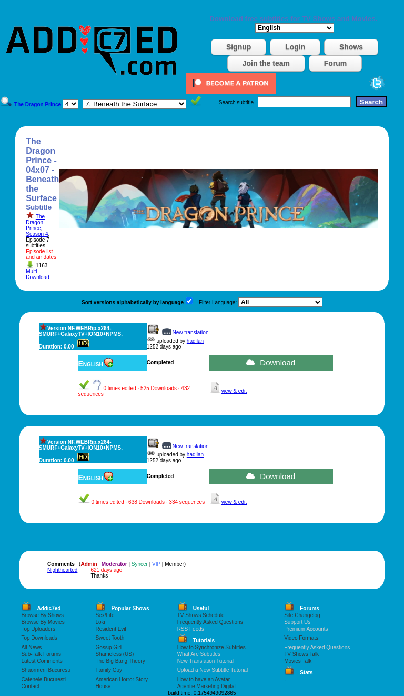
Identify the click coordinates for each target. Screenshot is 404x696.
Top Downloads (39, 638)
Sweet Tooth (109, 638)
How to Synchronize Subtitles (211, 647)
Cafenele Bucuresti (43, 679)
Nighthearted (62, 570)
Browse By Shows (42, 615)
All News (31, 647)
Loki (100, 622)
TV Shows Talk (301, 654)
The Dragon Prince (35, 222)
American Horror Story (121, 679)
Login (295, 47)
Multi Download (37, 274)
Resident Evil (110, 629)
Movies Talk (297, 661)
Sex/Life (104, 615)
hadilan (195, 341)
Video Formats (301, 638)
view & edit (234, 391)
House (102, 686)
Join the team (266, 63)
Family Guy (108, 670)
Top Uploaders (38, 629)
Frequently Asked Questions (210, 622)
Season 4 (37, 234)
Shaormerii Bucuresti (45, 670)
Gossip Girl (108, 647)
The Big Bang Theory (120, 661)
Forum (335, 63)
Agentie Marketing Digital (206, 686)
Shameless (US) (114, 654)
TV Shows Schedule (201, 615)
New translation (191, 332)
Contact (30, 686)
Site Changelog (302, 615)
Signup (238, 47)
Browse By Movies (42, 622)
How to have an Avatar (203, 679)
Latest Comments (41, 661)
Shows (351, 47)
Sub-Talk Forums (41, 654)
